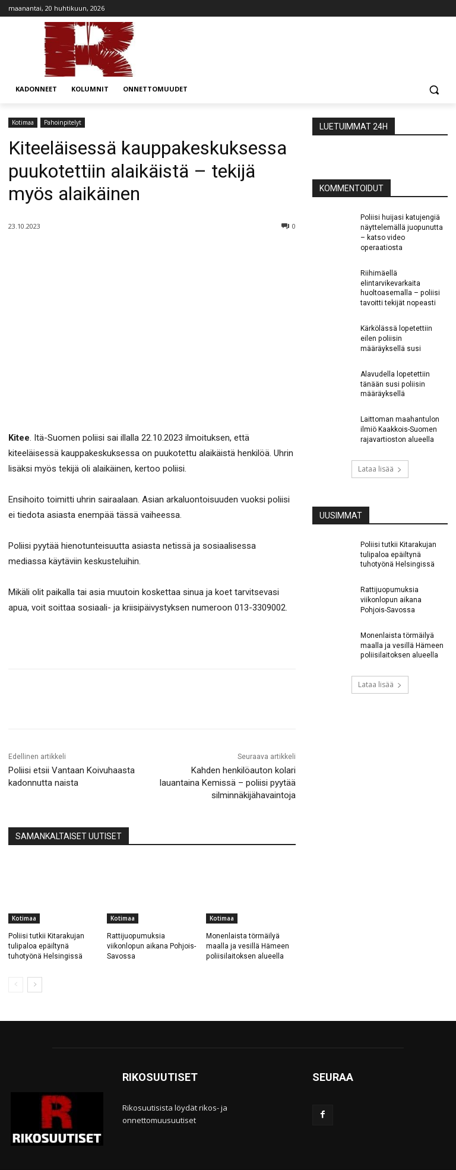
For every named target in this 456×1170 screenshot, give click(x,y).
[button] (434, 89)
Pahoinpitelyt (62, 123)
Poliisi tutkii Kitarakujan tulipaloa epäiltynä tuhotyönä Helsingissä (46, 946)
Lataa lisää (380, 468)
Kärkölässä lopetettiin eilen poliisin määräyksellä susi (396, 338)
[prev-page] (15, 984)
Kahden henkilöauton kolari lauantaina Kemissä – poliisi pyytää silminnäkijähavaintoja (228, 783)
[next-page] (34, 984)
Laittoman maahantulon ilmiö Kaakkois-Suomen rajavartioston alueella (399, 429)
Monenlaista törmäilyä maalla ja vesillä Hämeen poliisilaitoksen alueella (247, 946)
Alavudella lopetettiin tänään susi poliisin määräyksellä (394, 383)
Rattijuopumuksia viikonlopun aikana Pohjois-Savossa (151, 946)
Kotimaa (22, 123)
